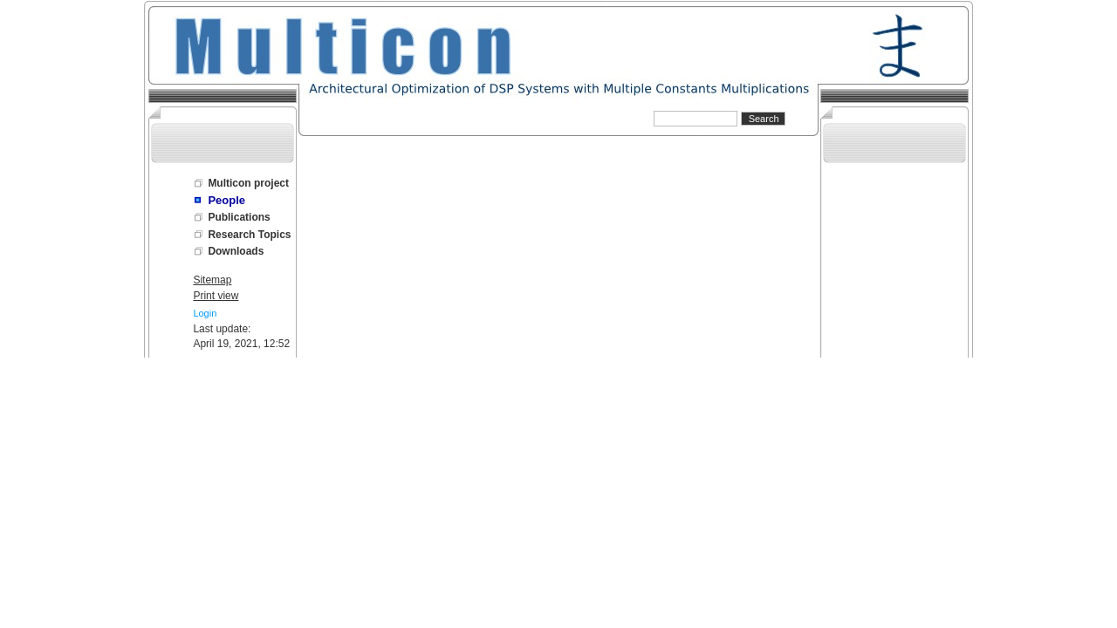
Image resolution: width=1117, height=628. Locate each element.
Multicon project (248, 183)
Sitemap (212, 280)
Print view (215, 296)
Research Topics (249, 235)
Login (204, 313)
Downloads (236, 251)
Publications (239, 217)
